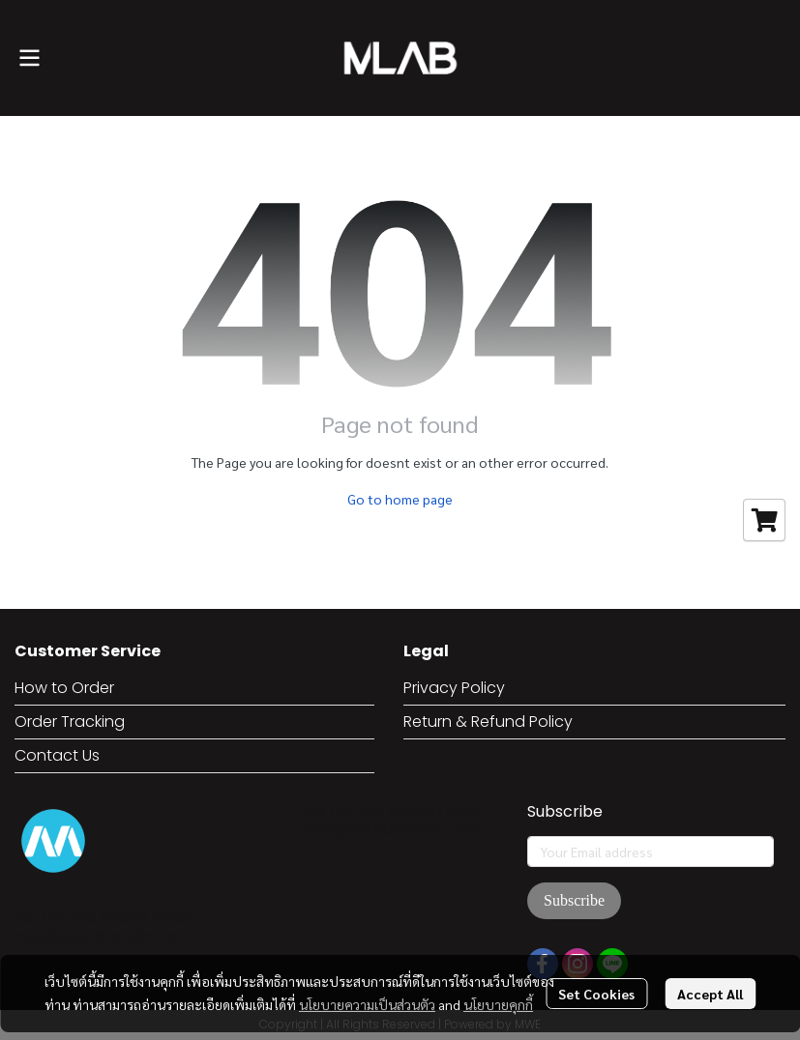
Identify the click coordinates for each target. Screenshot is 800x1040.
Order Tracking (70, 721)
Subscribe (574, 900)
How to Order (64, 688)
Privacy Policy (454, 688)
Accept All (710, 993)
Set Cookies (596, 993)
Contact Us (57, 755)
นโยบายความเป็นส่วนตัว (367, 1004)
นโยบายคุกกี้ (498, 1004)
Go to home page (400, 498)
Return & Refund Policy (488, 721)
